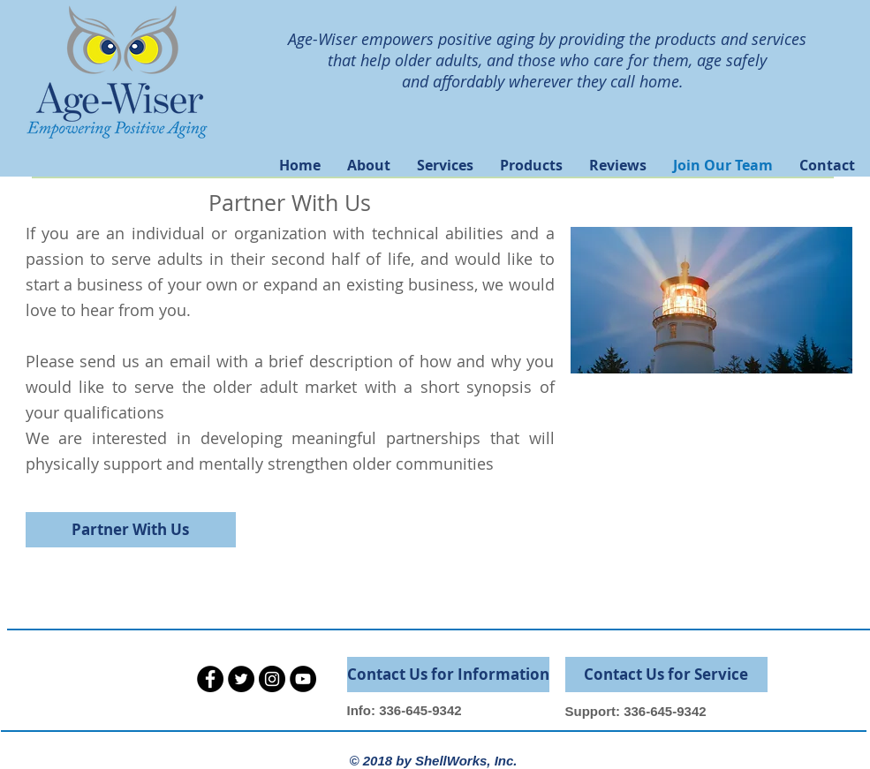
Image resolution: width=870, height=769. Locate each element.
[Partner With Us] (131, 529)
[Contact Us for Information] (448, 674)
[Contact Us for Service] (666, 674)
